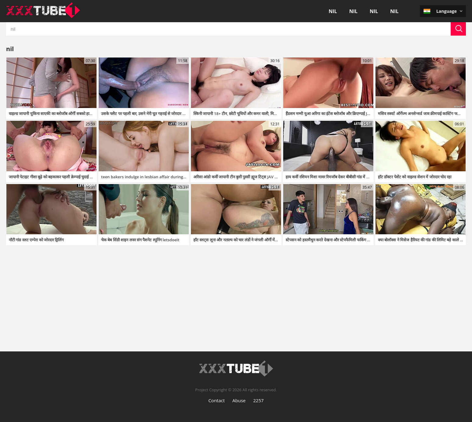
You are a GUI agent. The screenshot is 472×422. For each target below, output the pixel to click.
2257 (258, 400)
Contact (216, 400)
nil (333, 11)
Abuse (238, 400)
